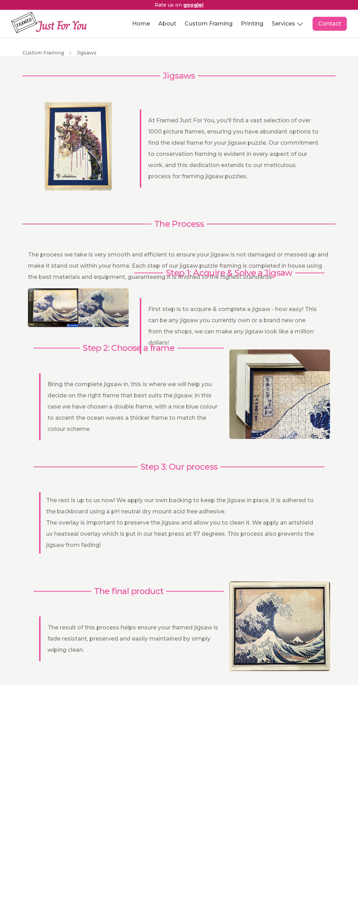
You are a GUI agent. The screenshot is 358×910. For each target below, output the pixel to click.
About (167, 23)
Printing (252, 23)
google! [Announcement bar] (193, 5)
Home (141, 23)
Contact (329, 23)
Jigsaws (86, 53)
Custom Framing (208, 23)
